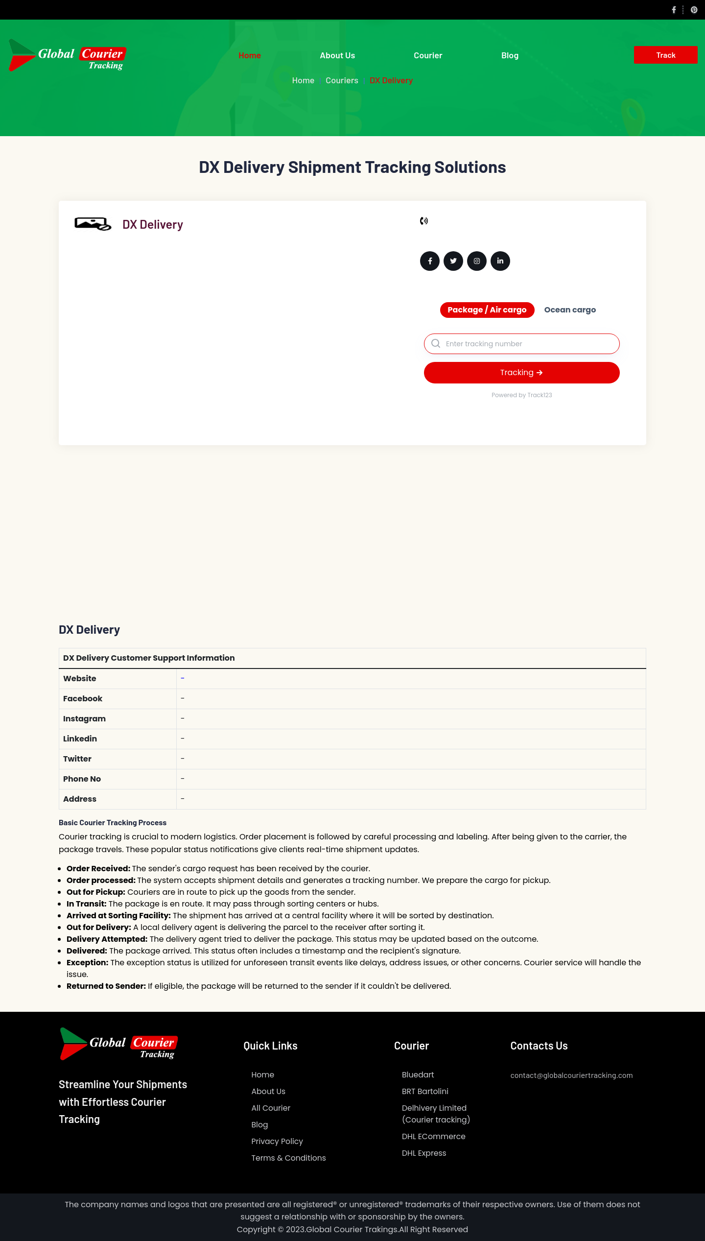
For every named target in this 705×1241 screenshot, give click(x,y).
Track (666, 54)
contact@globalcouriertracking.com (572, 1074)
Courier (428, 54)
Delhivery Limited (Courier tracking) (437, 1113)
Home (249, 54)
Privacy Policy (278, 1141)
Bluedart (418, 1074)
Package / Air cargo (487, 309)
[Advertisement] (352, 518)
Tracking (521, 372)
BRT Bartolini (425, 1091)
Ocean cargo (570, 309)
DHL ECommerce (434, 1136)
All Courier (272, 1108)
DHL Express (424, 1153)
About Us (337, 54)
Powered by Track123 (522, 395)
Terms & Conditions (290, 1158)
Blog (509, 54)
